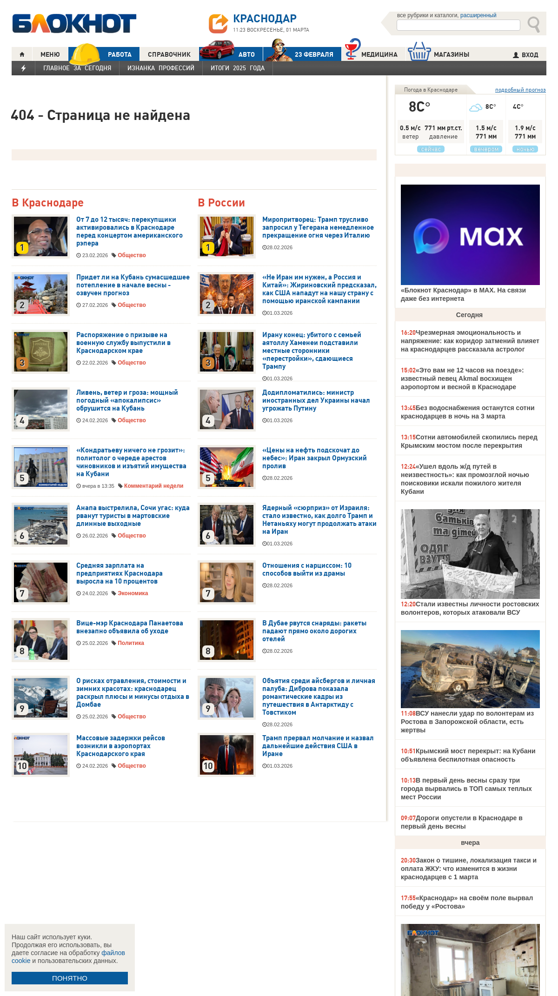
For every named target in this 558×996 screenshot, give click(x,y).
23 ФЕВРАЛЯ (298, 54)
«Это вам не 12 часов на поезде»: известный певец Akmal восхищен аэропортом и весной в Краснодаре (462, 378)
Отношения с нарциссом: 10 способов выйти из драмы (307, 569)
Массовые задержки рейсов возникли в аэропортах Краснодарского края (120, 746)
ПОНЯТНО (69, 978)
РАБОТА (100, 54)
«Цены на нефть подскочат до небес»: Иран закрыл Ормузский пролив (314, 458)
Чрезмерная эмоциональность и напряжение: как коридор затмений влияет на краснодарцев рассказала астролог (470, 341)
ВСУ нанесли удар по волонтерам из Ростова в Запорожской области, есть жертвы (467, 722)
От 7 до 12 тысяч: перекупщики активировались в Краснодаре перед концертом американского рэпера (129, 231)
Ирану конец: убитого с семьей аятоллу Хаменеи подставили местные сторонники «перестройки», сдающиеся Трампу (311, 351)
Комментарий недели (153, 486)
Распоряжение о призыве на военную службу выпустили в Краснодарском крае (123, 343)
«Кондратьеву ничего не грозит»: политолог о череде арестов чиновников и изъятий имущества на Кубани (131, 462)
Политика (131, 643)
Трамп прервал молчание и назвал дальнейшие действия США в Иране (318, 746)
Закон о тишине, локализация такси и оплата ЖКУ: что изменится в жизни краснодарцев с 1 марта (469, 869)
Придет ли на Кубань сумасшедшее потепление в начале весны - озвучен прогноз (133, 285)
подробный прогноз (520, 89)
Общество (132, 255)
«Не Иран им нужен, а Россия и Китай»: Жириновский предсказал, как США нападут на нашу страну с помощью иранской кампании (319, 289)
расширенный (478, 15)
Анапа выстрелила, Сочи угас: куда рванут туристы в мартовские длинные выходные (133, 516)
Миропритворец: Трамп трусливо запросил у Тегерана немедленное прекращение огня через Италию (318, 227)
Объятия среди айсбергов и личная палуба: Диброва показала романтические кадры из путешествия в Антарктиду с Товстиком (318, 697)
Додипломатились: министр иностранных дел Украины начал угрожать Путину (316, 400)
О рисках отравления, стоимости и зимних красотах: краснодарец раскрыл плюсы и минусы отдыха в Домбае (132, 693)
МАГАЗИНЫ (439, 54)
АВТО (227, 54)
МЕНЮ (50, 54)
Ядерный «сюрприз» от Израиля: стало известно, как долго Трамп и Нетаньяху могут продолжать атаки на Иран (319, 520)
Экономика (133, 593)
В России (221, 203)
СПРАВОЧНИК (169, 54)
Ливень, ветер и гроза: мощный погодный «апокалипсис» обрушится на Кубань (127, 400)
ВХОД (525, 55)
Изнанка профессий (160, 68)
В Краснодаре (48, 203)
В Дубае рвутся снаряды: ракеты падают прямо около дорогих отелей (314, 631)
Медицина (371, 53)
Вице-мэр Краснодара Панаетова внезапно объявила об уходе (129, 627)
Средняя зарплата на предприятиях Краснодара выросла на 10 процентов (119, 573)
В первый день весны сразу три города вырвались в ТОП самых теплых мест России (466, 789)
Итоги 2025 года (238, 68)
